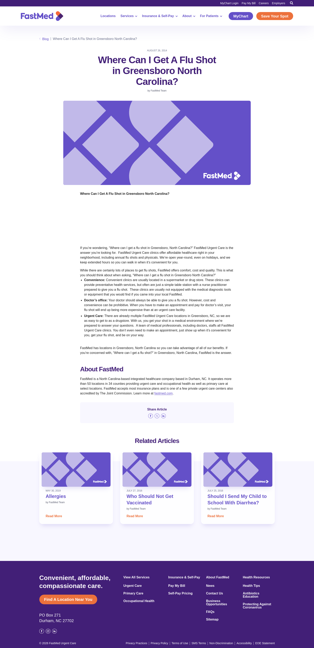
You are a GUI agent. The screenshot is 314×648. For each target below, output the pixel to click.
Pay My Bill (249, 3)
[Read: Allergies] (76, 469)
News (210, 585)
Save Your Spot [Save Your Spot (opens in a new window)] (274, 16)
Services (129, 16)
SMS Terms (199, 643)
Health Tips (251, 585)
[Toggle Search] (291, 3)
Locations (108, 16)
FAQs (210, 611)
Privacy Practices (136, 643)
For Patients (211, 16)
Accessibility (244, 643)
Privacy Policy (159, 643)
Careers (264, 3)
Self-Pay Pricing (180, 593)
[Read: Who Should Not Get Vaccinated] (157, 469)
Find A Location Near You (68, 599)
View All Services (136, 577)
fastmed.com (163, 393)
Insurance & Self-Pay (159, 16)
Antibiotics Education (251, 595)
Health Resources (256, 577)
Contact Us (214, 593)
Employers (278, 3)
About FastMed (217, 577)
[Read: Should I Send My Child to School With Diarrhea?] (237, 469)
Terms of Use (180, 643)
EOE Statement (265, 643)
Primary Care (133, 593)
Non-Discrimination (221, 643)
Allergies (56, 496)
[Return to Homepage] (42, 16)
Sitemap (212, 619)
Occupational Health (138, 601)
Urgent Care (132, 585)
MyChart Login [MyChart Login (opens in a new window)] (229, 3)
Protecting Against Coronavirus (257, 606)
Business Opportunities (216, 602)
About (188, 16)
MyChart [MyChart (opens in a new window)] (240, 16)
